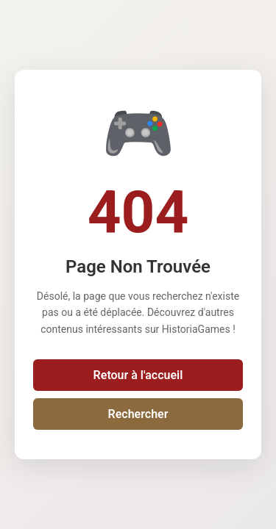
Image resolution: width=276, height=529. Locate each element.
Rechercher (138, 414)
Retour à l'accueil (138, 375)
